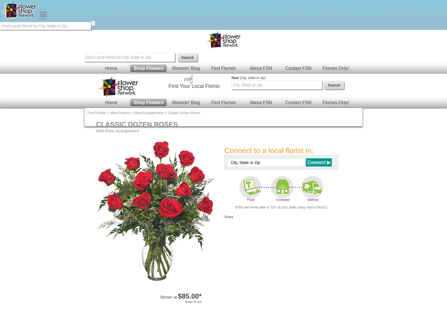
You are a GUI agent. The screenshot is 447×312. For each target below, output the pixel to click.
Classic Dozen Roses (184, 113)
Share (228, 217)
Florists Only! (335, 68)
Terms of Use (193, 301)
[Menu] (43, 19)
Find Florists (223, 68)
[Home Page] (19, 19)
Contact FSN (298, 68)
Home (111, 68)
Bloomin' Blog (186, 68)
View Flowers (120, 113)
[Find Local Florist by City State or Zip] (45, 26)
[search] (93, 23)
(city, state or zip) (248, 78)
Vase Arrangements (149, 113)
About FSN (261, 68)
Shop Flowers (149, 68)
